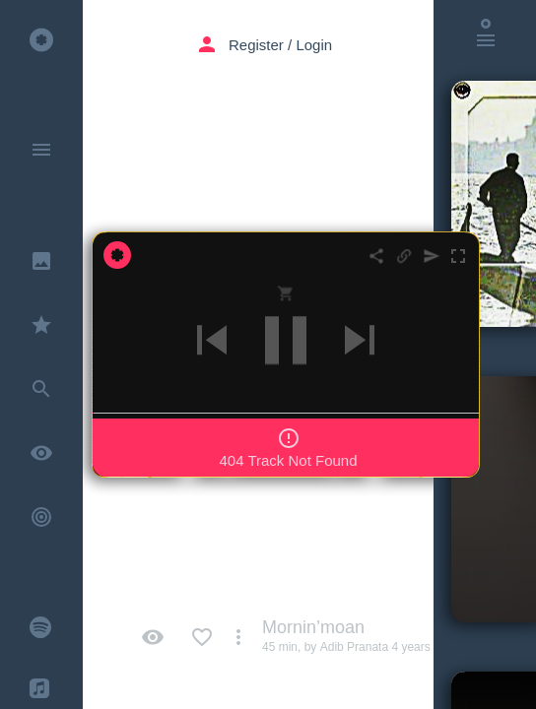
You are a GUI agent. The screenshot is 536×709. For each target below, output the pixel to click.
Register (256, 16)
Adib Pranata (354, 647)
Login (314, 16)
